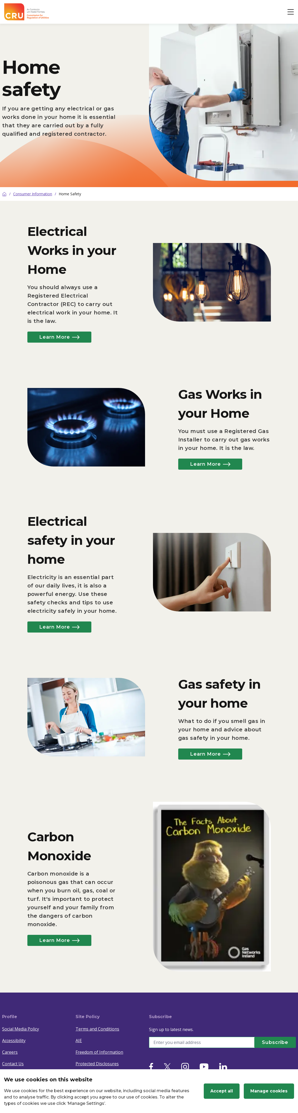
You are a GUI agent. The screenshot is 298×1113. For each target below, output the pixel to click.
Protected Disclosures (97, 1063)
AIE (79, 1040)
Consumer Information (32, 193)
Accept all (221, 1090)
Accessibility (14, 1040)
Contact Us (13, 1063)
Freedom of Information (99, 1052)
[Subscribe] (275, 1042)
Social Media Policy (20, 1029)
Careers (10, 1052)
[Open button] (290, 11)
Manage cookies (268, 1090)
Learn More (60, 337)
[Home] (4, 194)
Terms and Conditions (97, 1029)
